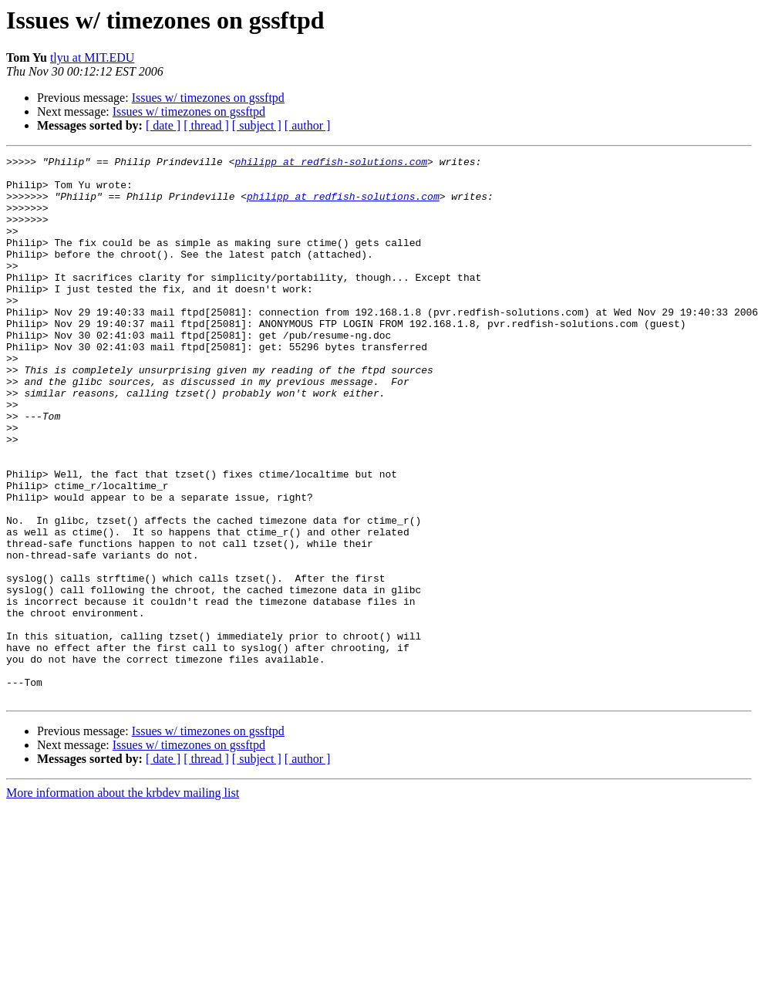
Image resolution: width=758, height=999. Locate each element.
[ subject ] (256, 125)
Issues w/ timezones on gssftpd (208, 97)
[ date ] (163, 125)
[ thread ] (206, 125)
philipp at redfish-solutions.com (330, 163)
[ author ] (308, 125)
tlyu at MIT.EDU (92, 57)
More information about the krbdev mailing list (122, 901)
